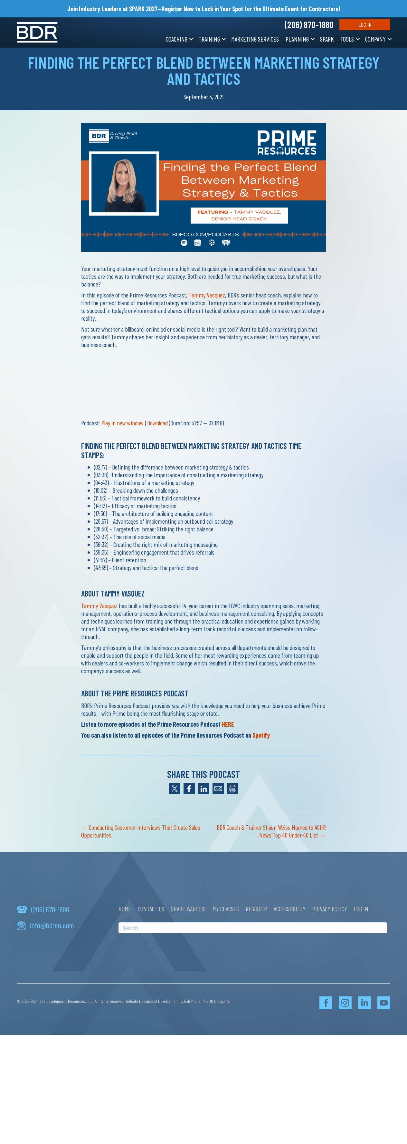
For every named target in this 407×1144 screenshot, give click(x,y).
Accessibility (290, 909)
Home (124, 909)
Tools (347, 39)
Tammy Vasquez (207, 295)
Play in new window (122, 423)
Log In (365, 24)
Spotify (261, 735)
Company (375, 39)
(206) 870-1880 (309, 24)
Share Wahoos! (188, 909)
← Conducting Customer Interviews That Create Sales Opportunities (140, 831)
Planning (297, 39)
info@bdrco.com (52, 925)
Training (209, 39)
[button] (191, 39)
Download (157, 423)
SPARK (327, 39)
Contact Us (151, 909)
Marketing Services (255, 39)
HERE (228, 724)
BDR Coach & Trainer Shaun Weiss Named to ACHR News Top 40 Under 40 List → (271, 831)
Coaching (176, 39)
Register (256, 909)
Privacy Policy (329, 909)
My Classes (226, 909)
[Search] (252, 927)
